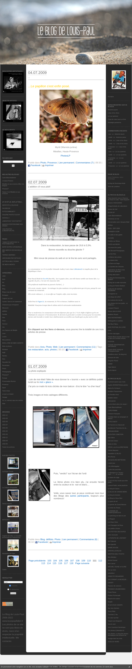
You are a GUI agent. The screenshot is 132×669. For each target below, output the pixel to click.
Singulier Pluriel (113, 360)
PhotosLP (5, 189)
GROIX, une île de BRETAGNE (118, 447)
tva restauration (35, 349)
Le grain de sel (112, 501)
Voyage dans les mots (115, 638)
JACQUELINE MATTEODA (116, 460)
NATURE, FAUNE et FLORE (117, 567)
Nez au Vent (112, 570)
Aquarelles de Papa (8, 553)
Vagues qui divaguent (115, 621)
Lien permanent (66, 162)
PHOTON (111, 341)
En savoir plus (108, 667)
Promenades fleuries (9, 381)
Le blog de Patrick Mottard (116, 286)
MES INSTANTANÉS (114, 317)
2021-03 (5, 434)
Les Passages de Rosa (115, 525)
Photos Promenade (114, 595)
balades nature (113, 398)
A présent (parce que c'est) (116, 382)
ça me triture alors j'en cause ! (117, 404)
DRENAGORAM (113, 431)
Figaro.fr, (41, 301)
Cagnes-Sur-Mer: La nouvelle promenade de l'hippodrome (11, 536)
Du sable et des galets (115, 235)
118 (71, 563)
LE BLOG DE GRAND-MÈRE (117, 492)
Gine (109, 151)
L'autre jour (111, 463)
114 (49, 563)
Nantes (4, 356)
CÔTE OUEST (112, 421)
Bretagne (5, 295)
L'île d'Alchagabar (113, 466)
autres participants (79, 496)
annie (110, 140)
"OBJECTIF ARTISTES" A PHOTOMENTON (10, 243)
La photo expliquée (37, 371)
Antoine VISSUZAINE (115, 203)
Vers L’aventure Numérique (117, 627)
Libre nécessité (113, 535)
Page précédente (37, 560)
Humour (4, 324)
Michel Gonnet (112, 560)
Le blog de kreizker (114, 495)
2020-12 (5, 437)
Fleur (4, 320)
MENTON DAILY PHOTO (116, 554)
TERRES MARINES (8, 255)
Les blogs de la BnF (114, 297)
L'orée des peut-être (114, 469)
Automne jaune (113, 110)
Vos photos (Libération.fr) (116, 630)
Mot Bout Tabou (113, 324)
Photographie (6, 371)
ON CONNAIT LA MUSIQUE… (118, 579)
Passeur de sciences (114, 586)
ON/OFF (110, 582)
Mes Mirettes (112, 557)
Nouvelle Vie (6, 362)
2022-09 (5, 418)
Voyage (4, 397)
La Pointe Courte (7, 471)
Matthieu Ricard (113, 314)
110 (89, 560)
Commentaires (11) (86, 347)
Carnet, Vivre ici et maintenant (12, 301)
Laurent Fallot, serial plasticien (118, 485)
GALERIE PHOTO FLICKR (11, 214)
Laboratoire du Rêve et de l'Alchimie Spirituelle (116, 270)
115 (54, 563)
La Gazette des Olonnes (116, 266)
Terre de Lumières (114, 186)
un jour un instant (7, 394)
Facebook (34, 165)
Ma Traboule (112, 541)
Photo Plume (112, 592)
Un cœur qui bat (113, 618)
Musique (5, 349)
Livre (3, 333)
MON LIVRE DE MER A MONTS (12, 343)
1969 (3, 276)
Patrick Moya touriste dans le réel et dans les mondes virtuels (118, 337)
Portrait (4, 378)
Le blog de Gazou (113, 488)
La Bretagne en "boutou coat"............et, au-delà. (115, 473)
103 (49, 560)
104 (55, 560)
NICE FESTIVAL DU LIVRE (117, 327)
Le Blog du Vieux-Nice (115, 498)
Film (3, 317)
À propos (111, 96)
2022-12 (5, 415)
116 (60, 563)
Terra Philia (111, 611)
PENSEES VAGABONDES (116, 589)
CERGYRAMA (112, 410)
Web (3, 403)
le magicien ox (112, 294)
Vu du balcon (112, 370)
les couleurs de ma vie (115, 300)
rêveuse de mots (113, 357)
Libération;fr (78, 269)
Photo (4, 368)
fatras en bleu (112, 444)
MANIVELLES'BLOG (114, 551)
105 (61, 560)
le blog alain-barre (114, 274)
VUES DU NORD (113, 641)
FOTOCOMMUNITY (8, 211)
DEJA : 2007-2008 (114, 228)
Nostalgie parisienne (114, 122)
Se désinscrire (13, 589)
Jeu (3, 327)
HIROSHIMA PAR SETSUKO (11, 258)
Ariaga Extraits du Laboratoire (117, 206)
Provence (5, 384)
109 (83, 560)
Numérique (5, 365)
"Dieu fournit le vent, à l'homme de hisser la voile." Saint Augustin (118, 198)
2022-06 (5, 428)
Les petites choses (114, 528)
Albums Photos (8, 455)
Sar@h (110, 602)
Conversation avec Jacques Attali (118, 222)
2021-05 (5, 431)
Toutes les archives (8, 447)
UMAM (110, 364)
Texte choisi (6, 391)
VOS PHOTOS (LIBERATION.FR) (8, 229)
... (29, 77)
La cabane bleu (113, 260)
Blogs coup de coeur (9, 292)
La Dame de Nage (114, 263)
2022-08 (5, 421)
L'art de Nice (112, 254)
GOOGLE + (6, 218)
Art (3, 282)
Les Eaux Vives (113, 522)
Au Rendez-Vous (113, 394)
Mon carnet (111, 563)
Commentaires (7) (85, 162)
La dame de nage (113, 477)
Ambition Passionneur (115, 391)
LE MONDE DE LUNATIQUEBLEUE (114, 511)
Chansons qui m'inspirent (10, 305)
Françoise (111, 147)
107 (72, 560)
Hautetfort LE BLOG (114, 453)
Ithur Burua (111, 457)
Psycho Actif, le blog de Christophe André (115, 350)
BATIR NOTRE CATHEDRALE (12, 247)
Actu (3, 279)
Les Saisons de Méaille (9, 330)
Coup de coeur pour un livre (117, 119)
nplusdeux (111, 573)
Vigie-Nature (112, 367)
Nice (3, 359)
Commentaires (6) (88, 539)
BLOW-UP (111, 212)
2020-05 (5, 444)
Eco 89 (45, 279)
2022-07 (5, 424)
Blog (3, 289)
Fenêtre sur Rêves (114, 241)
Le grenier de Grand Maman (117, 504)
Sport (4, 387)
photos (53, 349)
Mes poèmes (6, 340)
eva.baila (111, 238)
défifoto (4, 311)
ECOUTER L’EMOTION (115, 434)
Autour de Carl (112, 209)
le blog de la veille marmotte (117, 282)
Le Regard (111, 519)
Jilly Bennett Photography (116, 250)
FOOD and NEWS (114, 244)
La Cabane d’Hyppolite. (9, 487)
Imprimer (48, 165)
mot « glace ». (46, 382)
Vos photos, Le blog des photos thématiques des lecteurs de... (118, 634)
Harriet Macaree (113, 450)
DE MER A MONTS (8, 264)
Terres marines (7, 503)
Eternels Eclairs (113, 441)
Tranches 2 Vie (113, 614)
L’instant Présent (7, 181)
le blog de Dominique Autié (116, 183)
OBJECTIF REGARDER (116, 576)
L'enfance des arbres (114, 257)
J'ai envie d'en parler (114, 247)
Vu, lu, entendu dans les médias (12, 400)
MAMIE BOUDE (113, 547)
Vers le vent (111, 624)
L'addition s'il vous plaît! (39, 187)
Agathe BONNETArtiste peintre (118, 385)
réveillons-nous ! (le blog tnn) (117, 354)
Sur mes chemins (113, 608)
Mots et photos (7, 346)
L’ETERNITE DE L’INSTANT (117, 538)
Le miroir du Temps (114, 508)
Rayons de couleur (114, 598)
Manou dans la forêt (114, 311)
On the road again (114, 333)
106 (66, 560)
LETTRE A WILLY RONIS (10, 261)
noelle (110, 137)
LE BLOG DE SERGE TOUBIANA (115, 289)
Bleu (3, 285)
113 (43, 563)
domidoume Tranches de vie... (117, 428)
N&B (3, 352)
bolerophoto (112, 401)
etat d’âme (111, 437)
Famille (4, 314)
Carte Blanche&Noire (9, 177)
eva (109, 134)
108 (78, 560)
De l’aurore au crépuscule (116, 425)
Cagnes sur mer (7, 298)
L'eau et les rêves (113, 113)
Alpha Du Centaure (114, 388)
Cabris (4, 569)
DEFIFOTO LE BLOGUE (10, 205)
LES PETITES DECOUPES (117, 531)
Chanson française (114, 413)
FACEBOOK (6, 208)
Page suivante (82, 563)
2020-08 (5, 440)
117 (66, 563)
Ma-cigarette (112, 544)
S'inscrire (13, 586)
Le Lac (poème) (113, 116)
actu (47, 349)
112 (100, 560)
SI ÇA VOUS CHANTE (115, 605)
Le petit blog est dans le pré (117, 515)
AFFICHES (5, 519)
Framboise (111, 158)
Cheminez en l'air (113, 219)
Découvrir (5, 308)
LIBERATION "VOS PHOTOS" (12, 221)
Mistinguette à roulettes (115, 321)
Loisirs (4, 336)
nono (109, 330)
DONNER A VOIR (113, 231)
